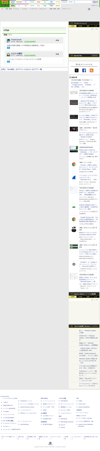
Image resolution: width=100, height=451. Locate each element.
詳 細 (57, 40)
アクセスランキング (80, 23)
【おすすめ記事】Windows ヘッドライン (86, 326)
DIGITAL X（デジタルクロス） (28, 413)
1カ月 (95, 26)
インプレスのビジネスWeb (10, 398)
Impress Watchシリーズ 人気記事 (85, 294)
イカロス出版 (62, 398)
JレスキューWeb (65, 410)
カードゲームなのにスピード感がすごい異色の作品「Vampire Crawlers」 (88, 135)
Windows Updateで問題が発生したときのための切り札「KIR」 (88, 361)
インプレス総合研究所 (9, 408)
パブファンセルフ (83, 412)
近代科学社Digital (47, 424)
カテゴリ (89, 12)
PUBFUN (79, 410)
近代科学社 (44, 422)
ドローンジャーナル (8, 414)
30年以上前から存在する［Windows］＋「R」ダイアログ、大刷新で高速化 (88, 152)
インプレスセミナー (25, 410)
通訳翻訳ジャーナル (66, 407)
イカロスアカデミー (66, 413)
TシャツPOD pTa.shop (85, 418)
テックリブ (62, 425)
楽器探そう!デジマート (49, 404)
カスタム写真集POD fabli (86, 421)
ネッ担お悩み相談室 (8, 417)
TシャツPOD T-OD (48, 407)
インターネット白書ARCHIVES (11, 429)
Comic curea (82, 404)
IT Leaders (6, 411)
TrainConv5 (16, 40)
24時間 (80, 26)
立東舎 (45, 410)
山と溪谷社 (44, 413)
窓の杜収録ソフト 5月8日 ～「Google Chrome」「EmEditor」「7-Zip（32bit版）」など (83, 85)
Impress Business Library (27, 407)
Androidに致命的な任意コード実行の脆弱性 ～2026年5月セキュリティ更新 (88, 207)
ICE (78, 398)
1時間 (72, 26)
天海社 (80, 401)
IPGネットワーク (81, 415)
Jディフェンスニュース (67, 404)
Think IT (6, 402)
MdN (60, 416)
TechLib (63, 427)
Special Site (78, 55)
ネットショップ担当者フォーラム (29, 404)
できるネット (6, 426)
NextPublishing (24, 424)
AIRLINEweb (64, 401)
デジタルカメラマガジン (10, 423)
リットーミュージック (49, 401)
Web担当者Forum (8, 405)
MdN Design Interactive (67, 422)
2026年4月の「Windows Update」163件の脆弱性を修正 (88, 338)
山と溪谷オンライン (48, 415)
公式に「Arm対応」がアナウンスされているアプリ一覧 (21, 69)
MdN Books (64, 419)
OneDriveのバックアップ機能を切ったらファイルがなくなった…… (88, 373)
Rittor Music (44, 398)
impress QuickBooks (84, 407)
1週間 (88, 26)
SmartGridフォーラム (26, 401)
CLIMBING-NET (47, 419)
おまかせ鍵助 (16, 53)
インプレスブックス (25, 421)
